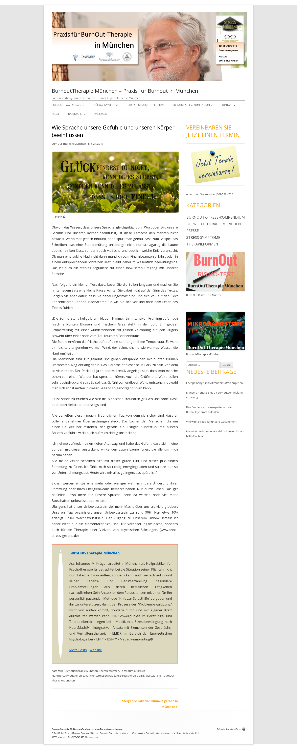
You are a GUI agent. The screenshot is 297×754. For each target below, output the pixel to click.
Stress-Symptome (203, 237)
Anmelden (93, 737)
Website (96, 650)
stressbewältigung (108, 675)
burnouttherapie (74, 675)
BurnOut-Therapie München (69, 143)
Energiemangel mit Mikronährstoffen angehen (214, 383)
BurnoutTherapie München (81, 671)
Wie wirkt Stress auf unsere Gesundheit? (211, 421)
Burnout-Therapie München (203, 354)
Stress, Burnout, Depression (146, 105)
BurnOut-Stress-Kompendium (191, 105)
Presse (55, 114)
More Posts (78, 650)
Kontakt (227, 105)
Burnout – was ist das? (66, 105)
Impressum (100, 114)
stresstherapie (129, 675)
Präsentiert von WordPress (231, 729)
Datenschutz (77, 114)
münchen (90, 675)
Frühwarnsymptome (106, 105)
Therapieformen (109, 671)
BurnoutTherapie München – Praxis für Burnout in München (125, 90)
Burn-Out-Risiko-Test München (205, 295)
